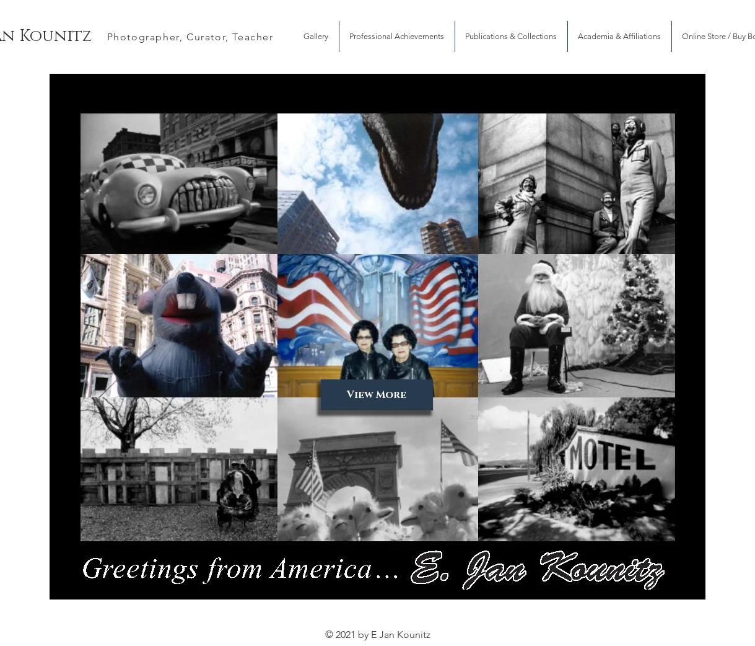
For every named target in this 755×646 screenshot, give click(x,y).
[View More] (377, 394)
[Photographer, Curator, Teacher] (191, 37)
